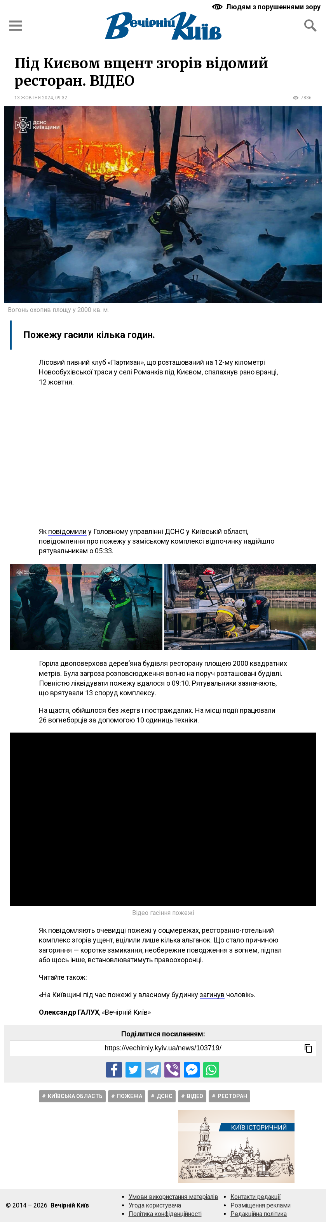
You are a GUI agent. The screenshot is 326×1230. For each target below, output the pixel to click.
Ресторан (232, 1096)
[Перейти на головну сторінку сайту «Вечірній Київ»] (163, 26)
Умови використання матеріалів (173, 1197)
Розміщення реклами (260, 1205)
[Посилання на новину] (163, 1048)
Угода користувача (155, 1205)
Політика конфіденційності (165, 1214)
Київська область (75, 1096)
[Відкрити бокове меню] (15, 25)
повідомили (67, 531)
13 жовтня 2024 (33, 97)
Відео (195, 1096)
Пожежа (129, 1096)
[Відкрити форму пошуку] (310, 25)
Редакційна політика (258, 1214)
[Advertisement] (163, 456)
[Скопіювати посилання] (308, 1048)
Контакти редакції (255, 1197)
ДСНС (165, 1096)
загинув (212, 995)
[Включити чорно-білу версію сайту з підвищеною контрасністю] (267, 7)
